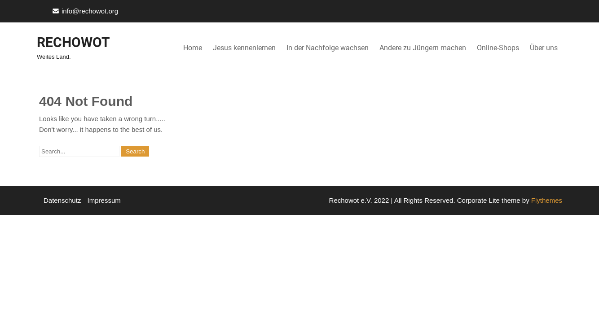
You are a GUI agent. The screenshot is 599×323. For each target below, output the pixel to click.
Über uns (544, 48)
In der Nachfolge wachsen (327, 48)
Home (192, 48)
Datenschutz (62, 200)
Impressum (104, 200)
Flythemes (545, 200)
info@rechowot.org (90, 11)
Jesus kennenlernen (244, 48)
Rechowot (73, 42)
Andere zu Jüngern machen (422, 48)
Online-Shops (498, 48)
